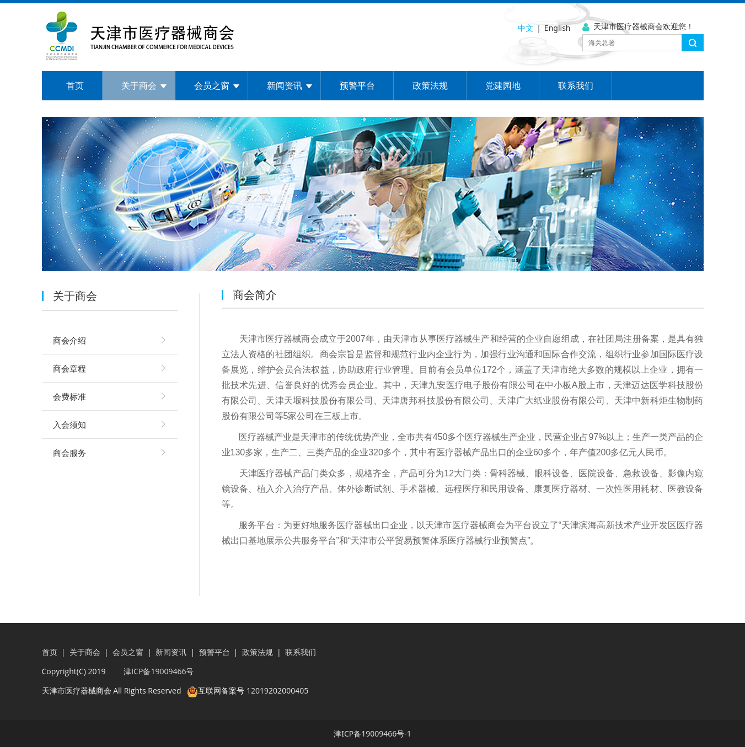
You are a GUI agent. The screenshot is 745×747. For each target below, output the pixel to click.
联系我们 (575, 85)
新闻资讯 (284, 85)
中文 (525, 28)
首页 (75, 85)
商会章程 (69, 368)
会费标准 (69, 396)
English (557, 28)
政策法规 (430, 85)
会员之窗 (211, 85)
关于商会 (139, 85)
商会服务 (69, 452)
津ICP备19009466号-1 (372, 733)
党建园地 (503, 85)
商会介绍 (69, 340)
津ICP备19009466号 (158, 671)
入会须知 (69, 424)
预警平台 (357, 85)
